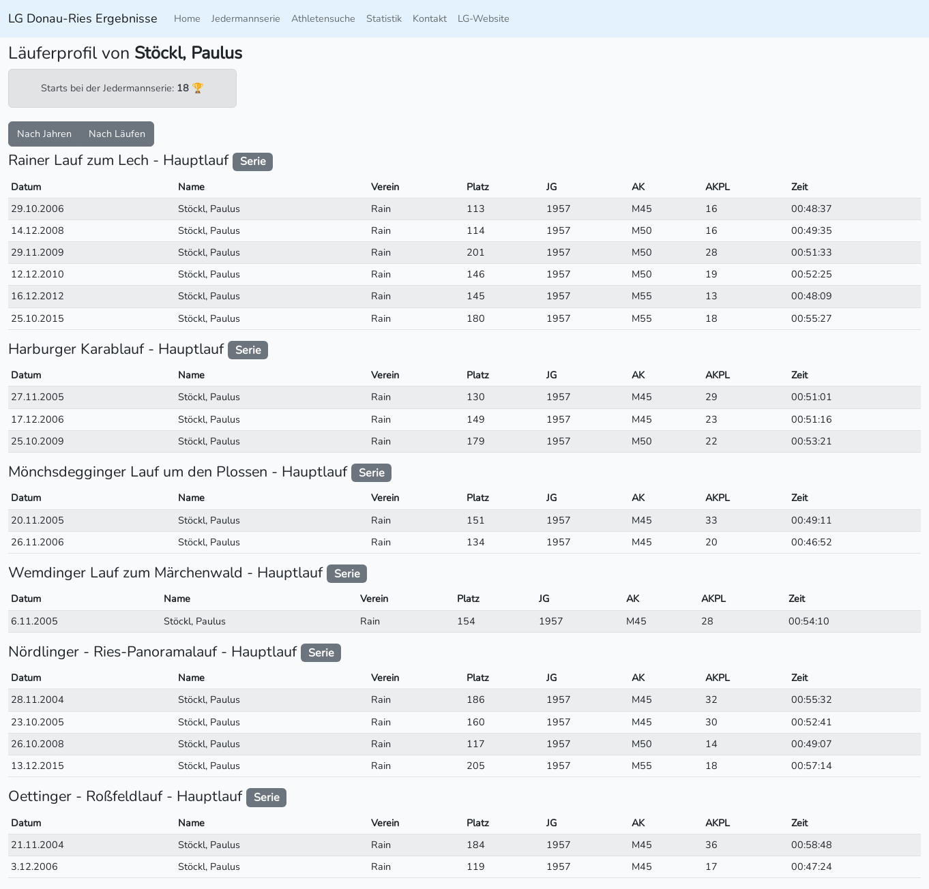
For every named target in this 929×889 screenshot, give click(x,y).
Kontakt (430, 18)
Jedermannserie (245, 18)
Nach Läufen (117, 133)
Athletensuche (323, 18)
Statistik (384, 18)
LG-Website (484, 18)
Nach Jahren (44, 133)
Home (187, 18)
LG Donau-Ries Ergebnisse (83, 18)
